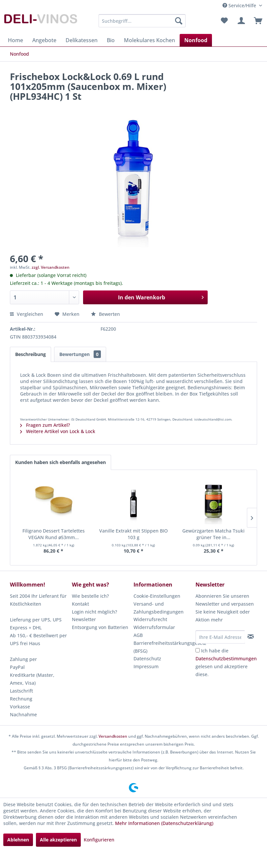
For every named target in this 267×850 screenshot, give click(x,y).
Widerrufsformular (154, 627)
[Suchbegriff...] (142, 20)
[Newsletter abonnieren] (251, 636)
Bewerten (105, 314)
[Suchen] (179, 20)
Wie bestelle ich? (90, 596)
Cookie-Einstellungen (157, 596)
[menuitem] (142, 20)
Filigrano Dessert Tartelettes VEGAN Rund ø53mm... (53, 534)
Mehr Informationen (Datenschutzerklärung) (164, 823)
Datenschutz (147, 658)
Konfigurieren (99, 839)
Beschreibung (30, 354)
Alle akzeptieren (58, 839)
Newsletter (84, 619)
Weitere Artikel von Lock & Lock (57, 431)
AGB (138, 635)
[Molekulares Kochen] (149, 40)
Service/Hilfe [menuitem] (239, 5)
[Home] (15, 40)
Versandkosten (113, 736)
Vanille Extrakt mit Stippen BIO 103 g (133, 534)
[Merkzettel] (224, 20)
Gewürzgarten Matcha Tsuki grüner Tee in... (213, 534)
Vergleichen (26, 314)
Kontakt (80, 604)
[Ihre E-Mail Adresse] (220, 637)
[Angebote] (44, 40)
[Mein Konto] (240, 20)
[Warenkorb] (256, 20)
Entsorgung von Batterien (100, 627)
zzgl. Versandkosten (51, 267)
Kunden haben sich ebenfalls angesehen (60, 462)
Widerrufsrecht (150, 619)
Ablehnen (18, 839)
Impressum (146, 666)
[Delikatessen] (81, 40)
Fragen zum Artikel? (45, 425)
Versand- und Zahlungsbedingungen (159, 608)
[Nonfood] (196, 40)
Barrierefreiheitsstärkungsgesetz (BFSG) (163, 647)
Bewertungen (80, 354)
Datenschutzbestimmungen (226, 658)
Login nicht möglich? (94, 612)
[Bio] (110, 40)
